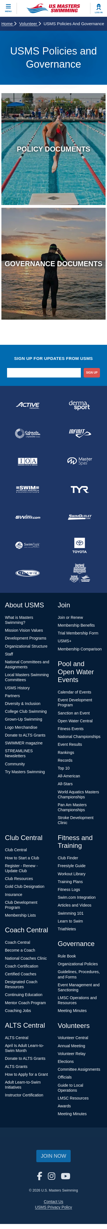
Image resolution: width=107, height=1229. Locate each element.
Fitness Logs (69, 889)
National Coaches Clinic (26, 958)
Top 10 (64, 768)
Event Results (70, 744)
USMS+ (65, 641)
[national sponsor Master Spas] (79, 461)
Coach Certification (21, 966)
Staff (9, 654)
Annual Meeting (71, 1046)
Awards (64, 1106)
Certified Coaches (20, 974)
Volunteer (30, 23)
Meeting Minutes (72, 1010)
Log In (99, 12)
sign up (91, 372)
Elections (66, 1061)
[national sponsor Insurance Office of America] (27, 461)
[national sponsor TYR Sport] (79, 489)
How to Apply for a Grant (26, 1074)
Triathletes (67, 929)
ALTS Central (16, 1037)
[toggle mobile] (8, 8)
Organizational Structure (26, 646)
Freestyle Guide (72, 866)
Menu (8, 11)
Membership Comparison (80, 649)
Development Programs (25, 638)
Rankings (66, 752)
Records (65, 760)
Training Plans (70, 881)
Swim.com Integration (77, 897)
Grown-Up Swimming (23, 719)
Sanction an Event (74, 713)
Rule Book (67, 956)
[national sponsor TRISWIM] (27, 573)
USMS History (17, 688)
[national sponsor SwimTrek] (27, 545)
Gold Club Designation (24, 886)
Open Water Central (75, 721)
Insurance (13, 894)
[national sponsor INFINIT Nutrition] (79, 433)
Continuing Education (24, 994)
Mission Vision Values (24, 630)
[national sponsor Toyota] (79, 545)
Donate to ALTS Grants (25, 735)
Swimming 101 (71, 913)
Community (15, 764)
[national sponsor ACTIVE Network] (27, 405)
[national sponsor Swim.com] (27, 517)
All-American (69, 776)
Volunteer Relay (72, 1053)
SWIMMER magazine (24, 743)
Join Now (53, 1156)
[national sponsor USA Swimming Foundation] (79, 573)
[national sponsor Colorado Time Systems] (27, 433)
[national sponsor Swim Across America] (27, 489)
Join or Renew (70, 617)
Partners (12, 695)
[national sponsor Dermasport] (79, 405)
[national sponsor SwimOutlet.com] (79, 517)
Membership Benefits (76, 625)
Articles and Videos (75, 905)
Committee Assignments (79, 1069)
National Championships (79, 736)
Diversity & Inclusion (23, 703)
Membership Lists (20, 915)
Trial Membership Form (78, 633)
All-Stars (65, 784)
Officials (65, 1077)
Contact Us (53, 1201)
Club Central (16, 850)
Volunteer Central (73, 1037)
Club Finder (68, 858)
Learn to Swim (70, 921)
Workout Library (72, 874)
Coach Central (17, 942)
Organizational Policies (78, 964)
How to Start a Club (22, 858)
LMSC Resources (73, 1098)
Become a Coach (20, 950)
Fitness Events (71, 728)
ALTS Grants (16, 1066)
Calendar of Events (74, 692)
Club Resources (19, 878)
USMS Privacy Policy (53, 1207)
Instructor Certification (24, 1095)
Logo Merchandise (21, 727)
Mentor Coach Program (25, 1003)
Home (8, 23)
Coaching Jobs (18, 1010)
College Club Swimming (26, 711)
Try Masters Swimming (25, 772)
